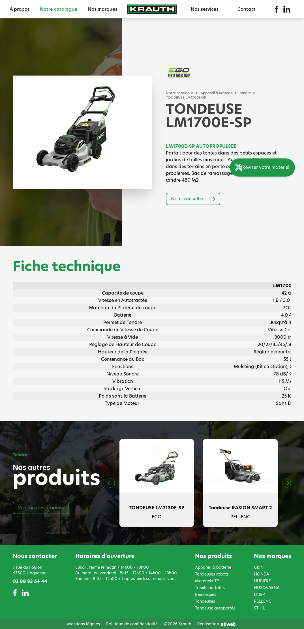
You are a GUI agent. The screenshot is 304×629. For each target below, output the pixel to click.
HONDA (261, 574)
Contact (246, 9)
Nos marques (102, 9)
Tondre (245, 93)
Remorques (205, 594)
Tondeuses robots (212, 574)
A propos (20, 9)
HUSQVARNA (267, 588)
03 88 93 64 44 (30, 581)
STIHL (259, 608)
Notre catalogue (58, 9)
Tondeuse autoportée (215, 608)
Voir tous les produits (41, 508)
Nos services (205, 9)
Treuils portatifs (210, 588)
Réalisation (217, 624)
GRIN (259, 567)
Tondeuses (205, 601)
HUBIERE (262, 581)
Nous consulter (193, 199)
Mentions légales (83, 624)
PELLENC (262, 601)
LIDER (259, 594)
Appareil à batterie (216, 93)
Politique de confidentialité (132, 624)
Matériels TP (207, 581)
